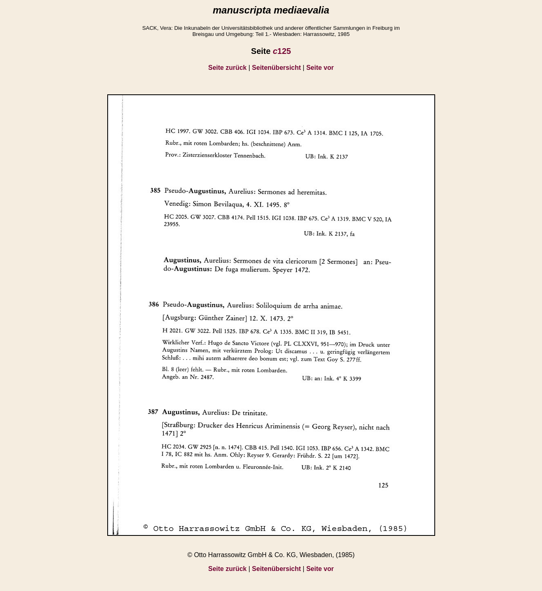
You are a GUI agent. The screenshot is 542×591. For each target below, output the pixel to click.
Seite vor (320, 67)
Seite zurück (227, 67)
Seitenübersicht (276, 67)
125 (282, 51)
